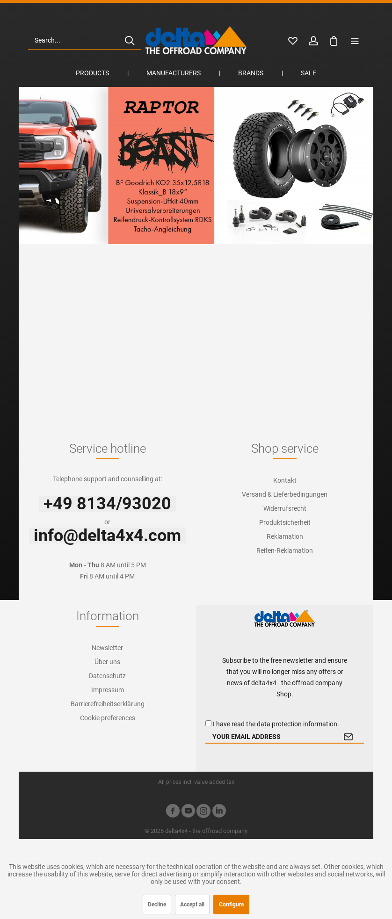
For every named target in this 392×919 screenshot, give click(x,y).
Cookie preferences (107, 718)
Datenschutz (107, 676)
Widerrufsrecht (284, 508)
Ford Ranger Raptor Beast (196, 165)
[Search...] (84, 40)
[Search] (129, 40)
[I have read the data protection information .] (208, 723)
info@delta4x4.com (107, 535)
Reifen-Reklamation (284, 550)
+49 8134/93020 (107, 504)
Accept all (192, 904)
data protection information (297, 724)
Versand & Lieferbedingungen (284, 494)
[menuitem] (84, 40)
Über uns (107, 662)
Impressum (107, 690)
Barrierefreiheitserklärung (108, 704)
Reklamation (285, 536)
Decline (157, 904)
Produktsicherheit (285, 522)
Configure (231, 904)
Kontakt (285, 480)
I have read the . (276, 724)
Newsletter (107, 647)
